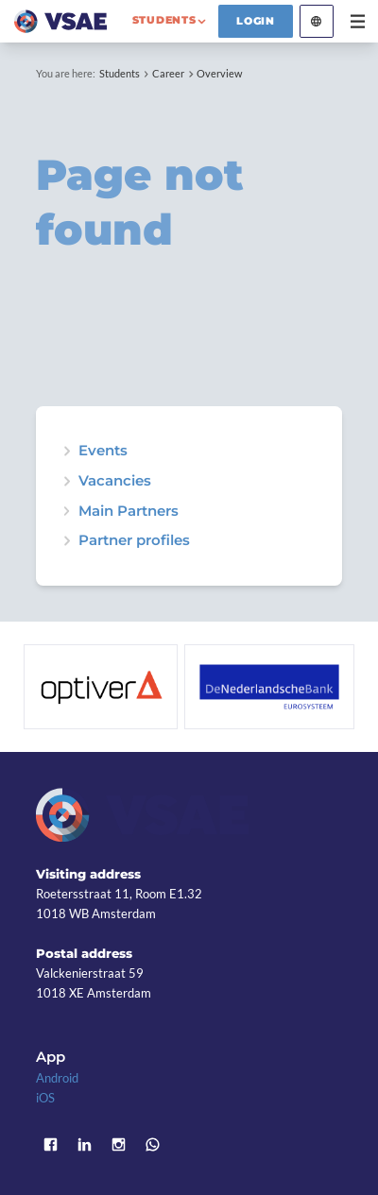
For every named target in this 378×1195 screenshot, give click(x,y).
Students (119, 73)
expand (67, 451)
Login (255, 20)
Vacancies (114, 481)
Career (168, 73)
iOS (45, 1097)
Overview (219, 73)
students (164, 19)
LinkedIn (84, 1145)
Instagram (118, 1145)
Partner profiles (134, 541)
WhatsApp (152, 1145)
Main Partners (128, 512)
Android (57, 1077)
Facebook (50, 1145)
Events (103, 451)
